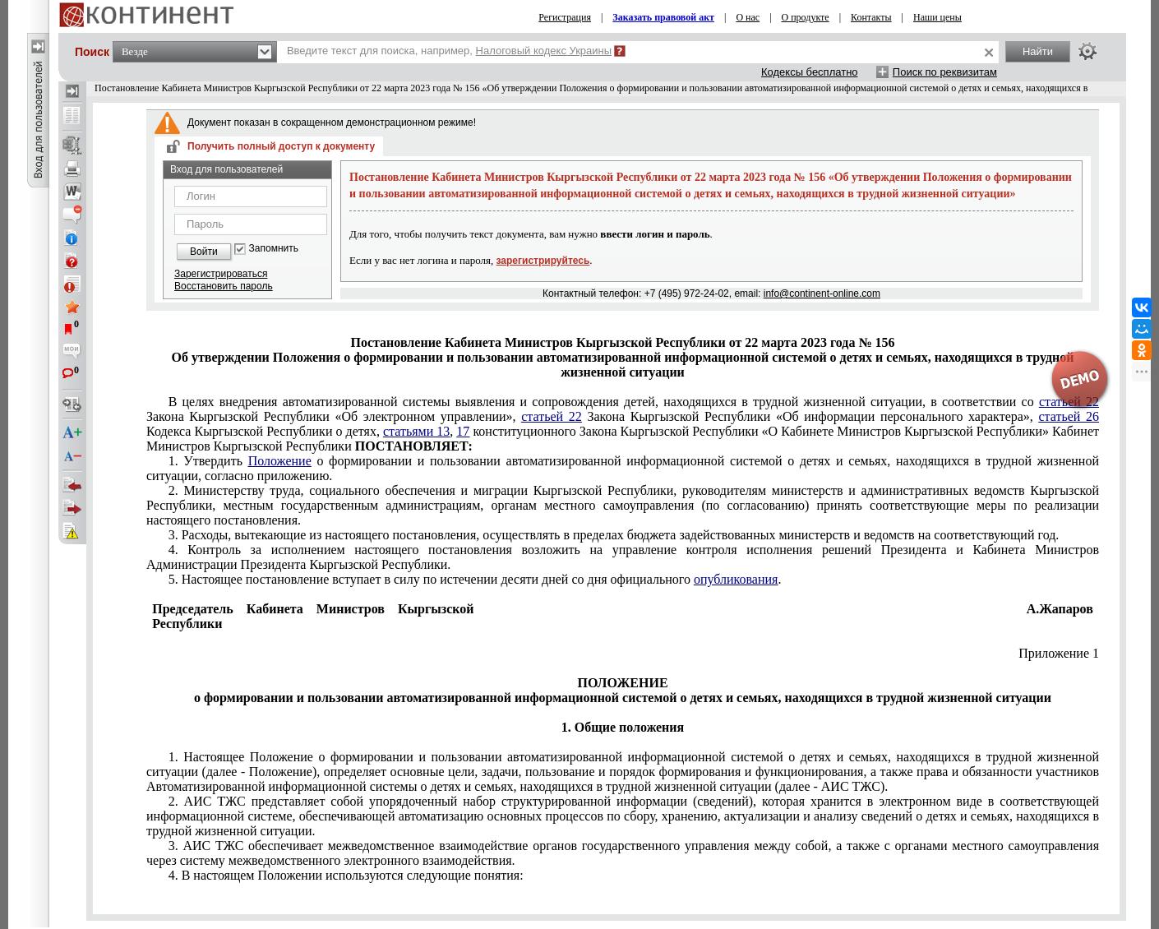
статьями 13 (416, 431)
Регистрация (564, 17)
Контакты (871, 17)
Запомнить (273, 248)
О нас (748, 17)
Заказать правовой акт (663, 17)
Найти (1038, 51)
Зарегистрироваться (220, 274)
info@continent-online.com (822, 293)
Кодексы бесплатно (809, 72)
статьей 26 (1068, 416)
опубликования (736, 579)
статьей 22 (551, 416)
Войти (204, 251)
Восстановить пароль (223, 286)
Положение (280, 461)
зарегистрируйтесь (543, 260)
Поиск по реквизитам (945, 72)
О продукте (805, 17)
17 (462, 431)
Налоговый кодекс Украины (544, 50)
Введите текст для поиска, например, (449, 50)
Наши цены (937, 17)
